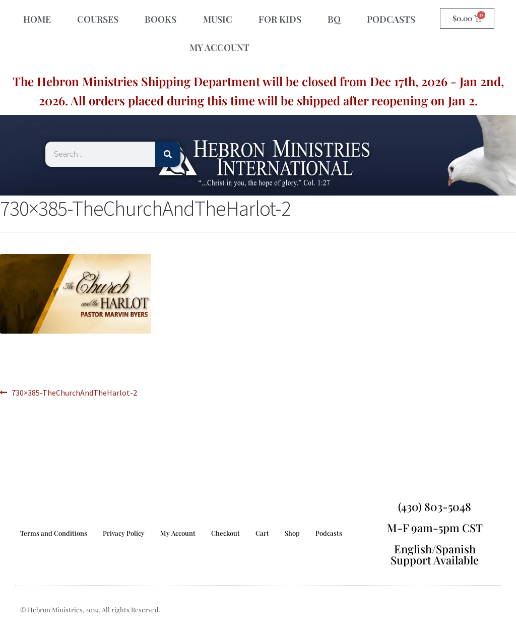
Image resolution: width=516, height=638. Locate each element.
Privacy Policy (124, 533)
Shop (292, 533)
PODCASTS (391, 19)
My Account (178, 533)
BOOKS (160, 19)
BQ (334, 19)
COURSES (97, 19)
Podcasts (328, 533)
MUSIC (217, 19)
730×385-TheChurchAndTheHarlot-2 (74, 392)
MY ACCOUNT (219, 47)
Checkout (225, 533)
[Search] (167, 154)
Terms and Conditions (53, 533)
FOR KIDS (280, 19)
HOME (37, 19)
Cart (262, 533)
